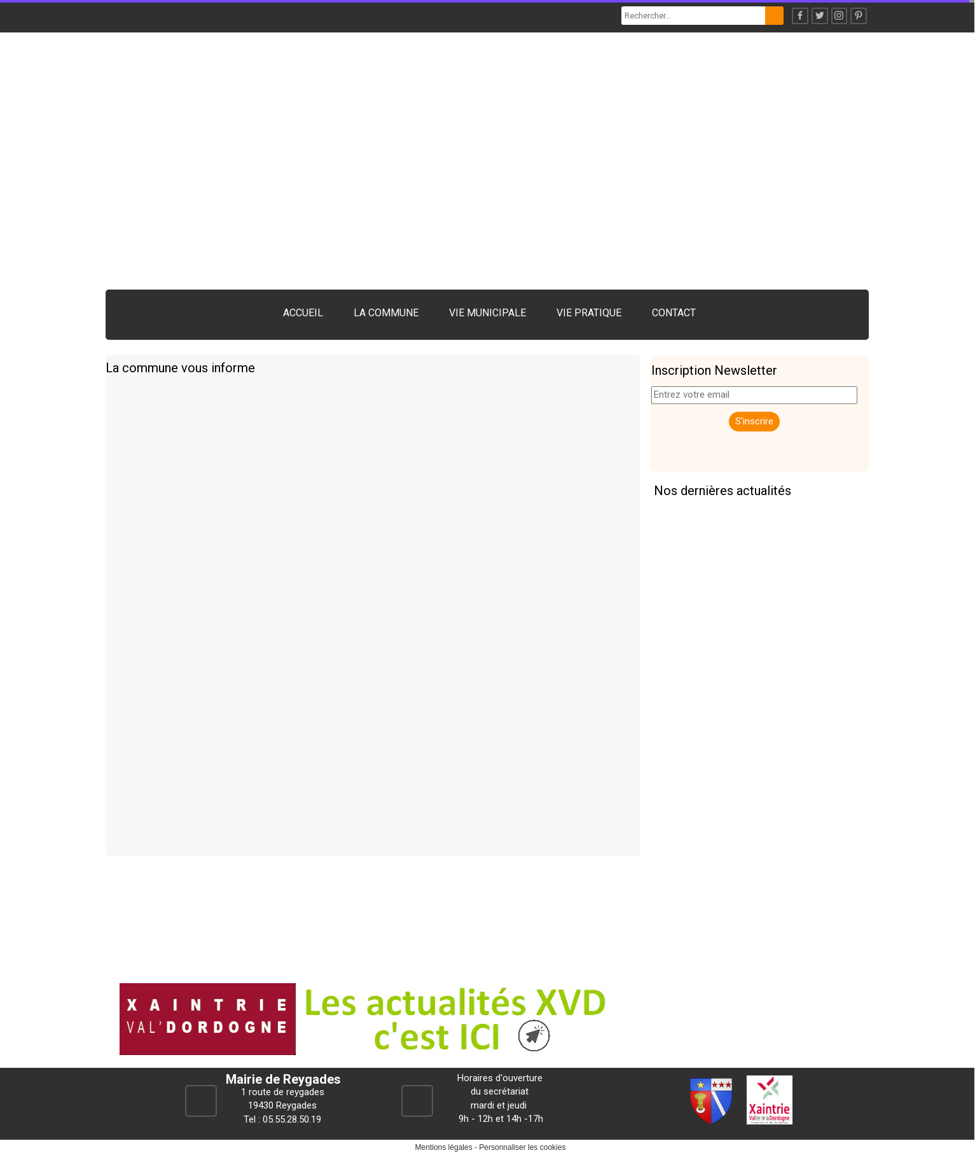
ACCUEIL (303, 313)
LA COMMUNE (386, 313)
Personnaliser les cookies (522, 1147)
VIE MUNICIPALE (487, 313)
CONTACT (674, 313)
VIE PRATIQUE (589, 313)
